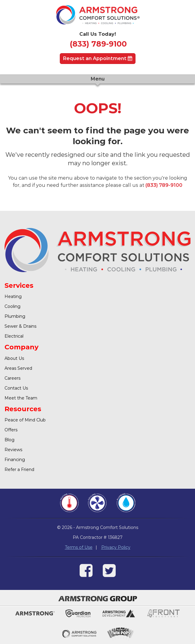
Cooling (12, 306)
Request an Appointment (97, 58)
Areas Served (18, 368)
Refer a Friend (19, 469)
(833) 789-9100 (98, 43)
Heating (13, 296)
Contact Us (16, 388)
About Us (14, 358)
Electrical (14, 336)
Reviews (13, 449)
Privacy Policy (115, 547)
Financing (15, 459)
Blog (9, 439)
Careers (12, 378)
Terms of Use (79, 547)
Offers (11, 430)
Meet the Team (21, 398)
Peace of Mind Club (25, 420)
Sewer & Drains (20, 326)
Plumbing (15, 316)
